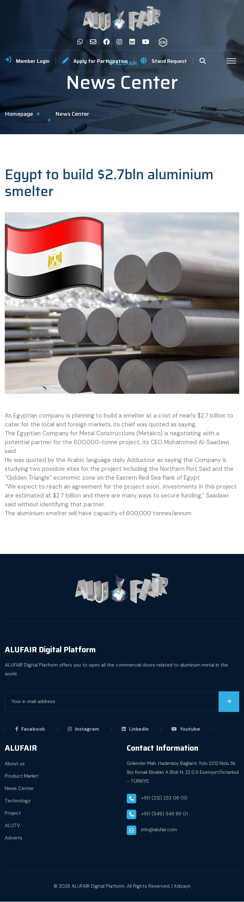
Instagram (83, 729)
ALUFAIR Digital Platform (98, 886)
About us (15, 764)
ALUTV (12, 826)
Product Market (22, 776)
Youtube (185, 729)
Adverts (14, 838)
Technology (17, 801)
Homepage (19, 113)
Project (13, 813)
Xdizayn (182, 886)
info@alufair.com (159, 830)
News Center (19, 789)
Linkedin (135, 729)
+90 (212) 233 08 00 (164, 798)
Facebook (30, 729)
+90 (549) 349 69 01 (164, 814)
